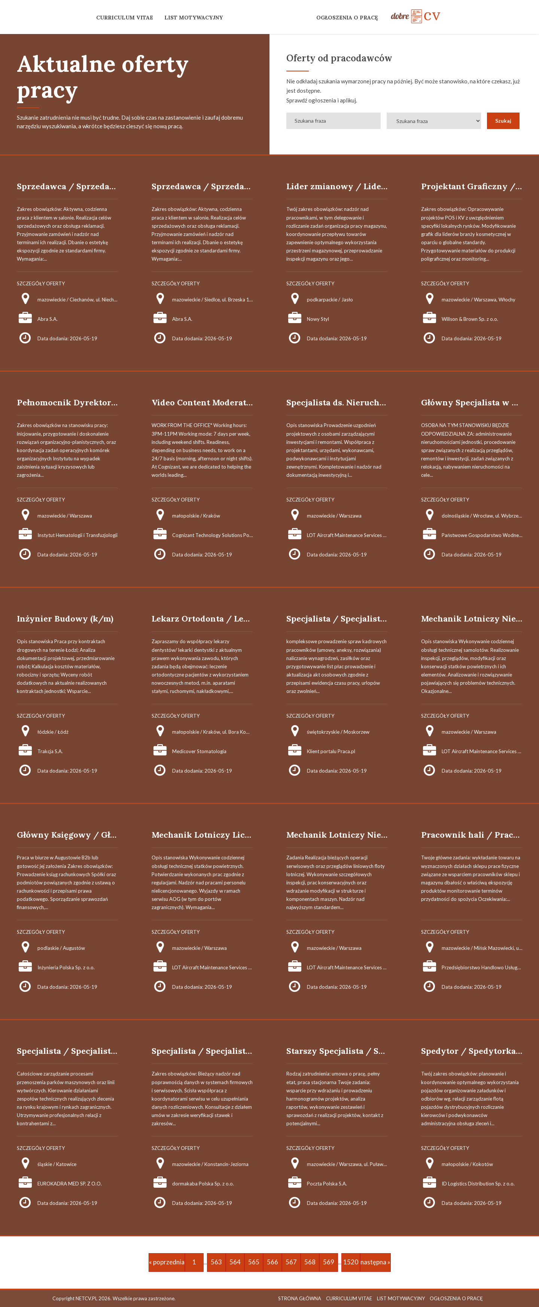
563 (216, 1262)
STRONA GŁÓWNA (299, 1298)
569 (328, 1262)
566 (272, 1262)
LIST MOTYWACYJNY (193, 17)
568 (310, 1262)
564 (235, 1262)
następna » (375, 1262)
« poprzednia (167, 1262)
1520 (350, 1262)
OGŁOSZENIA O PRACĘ (347, 17)
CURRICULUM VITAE (124, 17)
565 (253, 1262)
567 (291, 1262)
